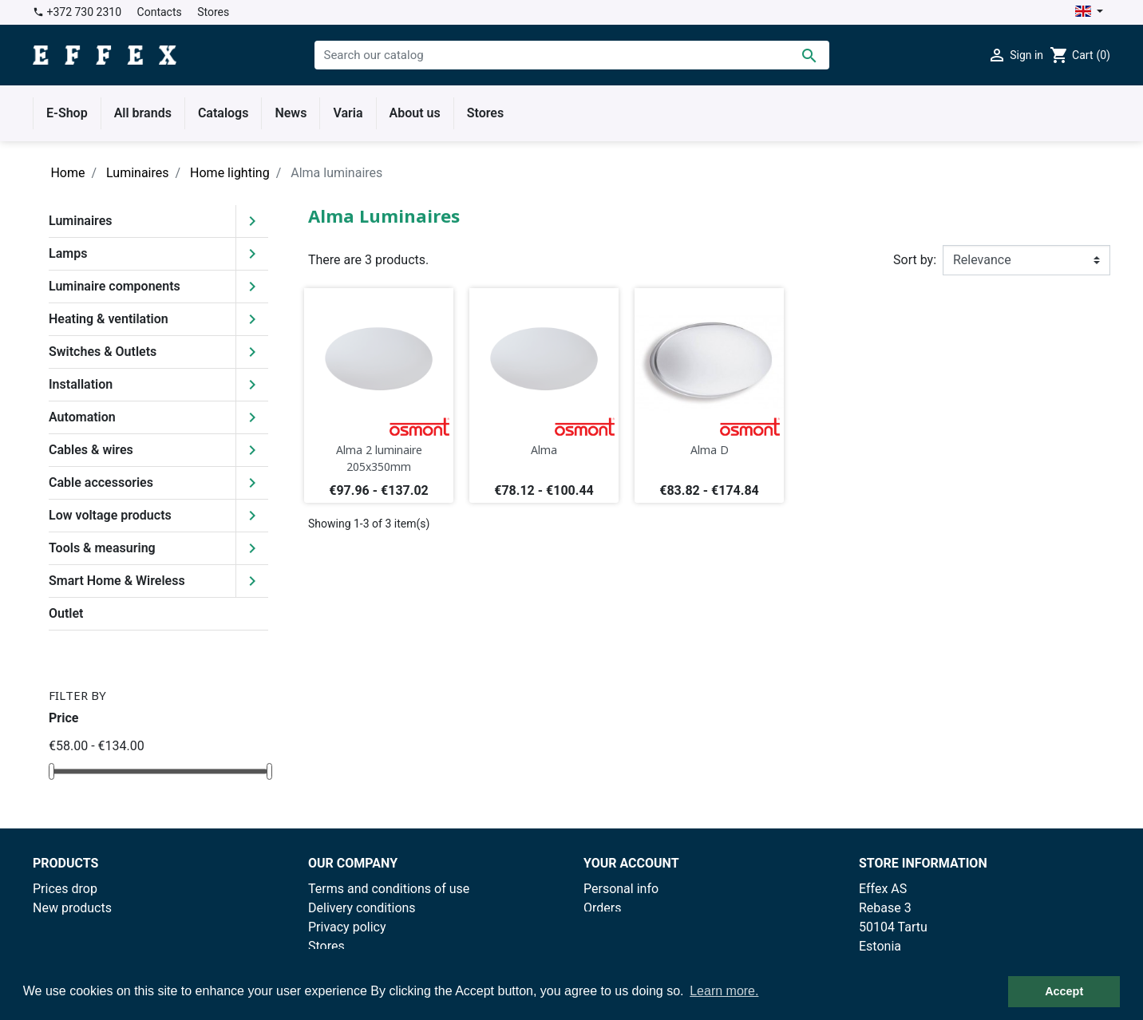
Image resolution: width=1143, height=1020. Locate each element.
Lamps (68, 253)
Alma (544, 449)
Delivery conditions (362, 907)
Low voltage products (110, 515)
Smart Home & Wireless (117, 580)
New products (72, 907)
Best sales (62, 927)
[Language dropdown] (1089, 12)
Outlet (66, 613)
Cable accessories (101, 482)
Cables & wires (91, 449)
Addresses (613, 946)
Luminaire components (114, 286)
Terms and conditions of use (388, 888)
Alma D (709, 449)
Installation (81, 384)
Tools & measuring (102, 547)
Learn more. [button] (724, 991)
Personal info (621, 888)
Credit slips (615, 927)
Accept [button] (1064, 991)
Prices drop (65, 888)
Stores (213, 12)
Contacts (159, 12)
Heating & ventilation (108, 318)
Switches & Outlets (102, 351)
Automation (82, 417)
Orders (602, 907)
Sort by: (914, 259)
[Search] (571, 55)
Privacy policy (347, 927)
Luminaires (81, 220)
